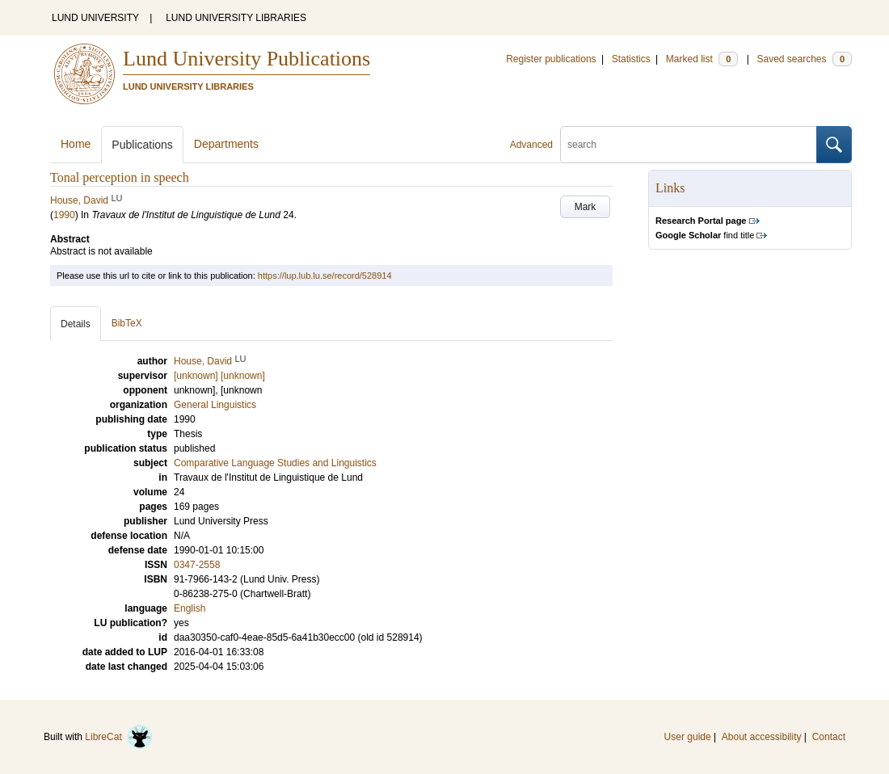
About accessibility (762, 736)
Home (76, 143)
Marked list (702, 59)
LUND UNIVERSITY (95, 17)
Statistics (631, 59)
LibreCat (119, 737)
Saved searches (804, 59)
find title (704, 235)
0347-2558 (197, 564)
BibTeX (127, 323)
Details (76, 324)
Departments (226, 143)
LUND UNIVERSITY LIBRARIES (236, 17)
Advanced (531, 144)
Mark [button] (585, 206)
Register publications (551, 59)
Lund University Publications (246, 58)
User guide (687, 736)
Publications (142, 144)
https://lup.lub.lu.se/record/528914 (325, 275)
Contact (828, 736)
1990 (64, 215)
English (189, 608)
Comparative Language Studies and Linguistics (275, 463)
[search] (688, 144)
